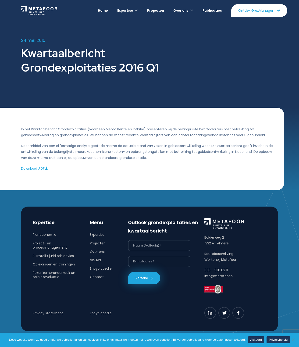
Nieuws (95, 260)
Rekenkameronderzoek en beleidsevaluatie (54, 275)
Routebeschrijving (218, 253)
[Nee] (293, 339)
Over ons (97, 252)
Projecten (98, 243)
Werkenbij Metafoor (220, 259)
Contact (97, 277)
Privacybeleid (278, 339)
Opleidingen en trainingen (54, 264)
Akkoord (256, 339)
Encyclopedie (101, 268)
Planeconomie (44, 235)
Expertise (97, 235)
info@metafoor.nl (218, 276)
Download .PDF (34, 168)
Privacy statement (48, 313)
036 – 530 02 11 (216, 270)
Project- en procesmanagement (50, 245)
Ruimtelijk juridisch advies (53, 256)
